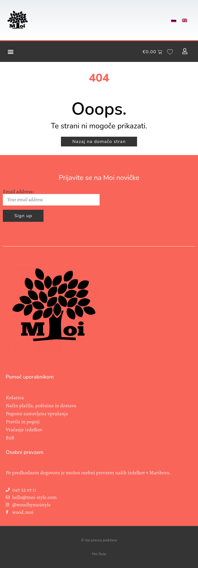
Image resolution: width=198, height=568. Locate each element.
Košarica (15, 397)
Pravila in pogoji (22, 421)
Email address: (51, 197)
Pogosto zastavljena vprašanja (37, 413)
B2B (10, 437)
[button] (10, 51)
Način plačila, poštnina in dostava (41, 405)
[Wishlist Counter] (170, 51)
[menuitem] (173, 20)
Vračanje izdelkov (24, 429)
